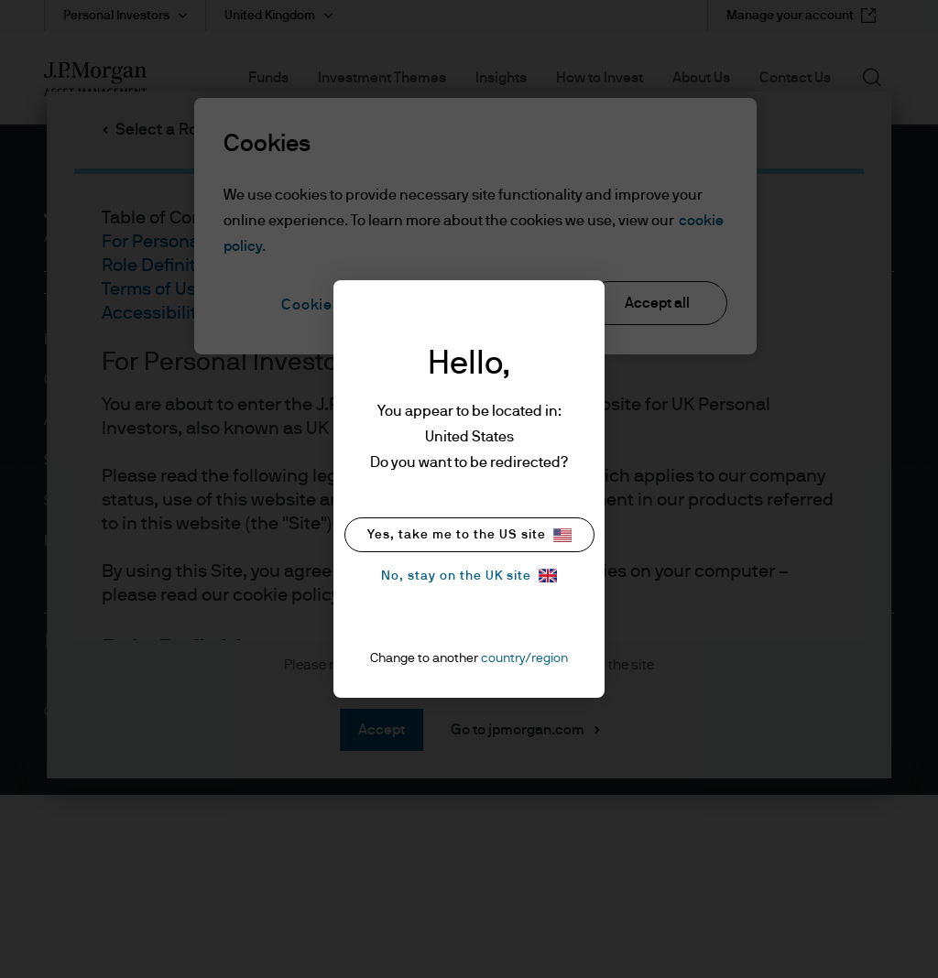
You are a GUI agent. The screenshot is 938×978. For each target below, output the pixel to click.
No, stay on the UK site (469, 575)
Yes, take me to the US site (469, 535)
